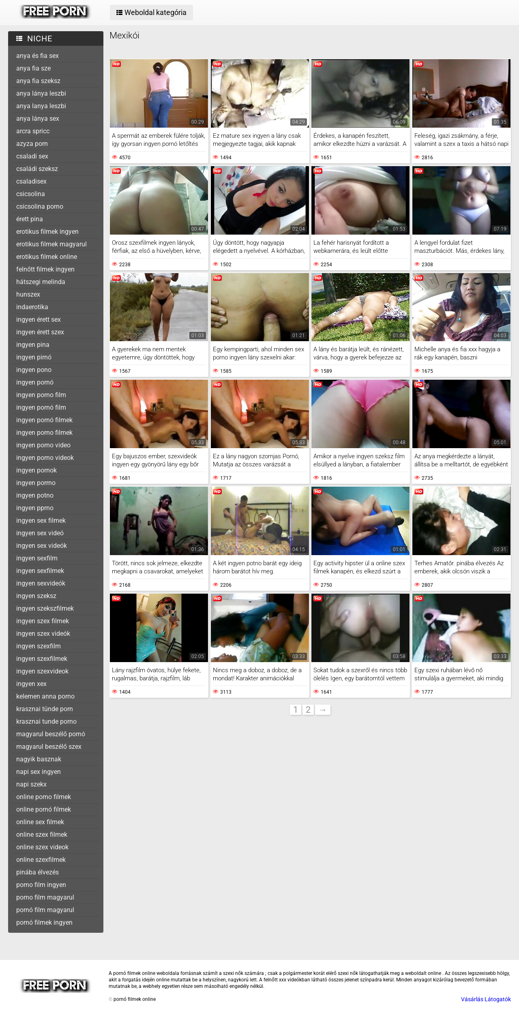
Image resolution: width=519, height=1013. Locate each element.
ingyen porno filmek (44, 432)
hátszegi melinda (40, 282)
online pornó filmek (43, 809)
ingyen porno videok (45, 458)
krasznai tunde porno (46, 721)
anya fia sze (33, 68)
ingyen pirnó (33, 357)
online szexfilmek (41, 859)
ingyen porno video (43, 445)
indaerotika (32, 307)
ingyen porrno (36, 483)
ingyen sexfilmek (40, 571)
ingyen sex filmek (41, 520)
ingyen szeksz (36, 596)
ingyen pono (33, 370)
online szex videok (42, 847)
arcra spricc (32, 131)
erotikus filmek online (46, 257)
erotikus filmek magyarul (51, 244)
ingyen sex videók (41, 545)
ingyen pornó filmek (44, 420)
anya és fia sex (37, 56)
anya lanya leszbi (41, 106)
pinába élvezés (37, 872)
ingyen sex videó (40, 533)
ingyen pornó (35, 382)
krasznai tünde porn (44, 709)
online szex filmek (41, 834)
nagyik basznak (38, 759)
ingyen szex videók (43, 633)
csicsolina (30, 194)
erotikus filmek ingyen (47, 231)
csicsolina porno (39, 206)
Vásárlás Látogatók (486, 999)
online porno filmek (43, 797)
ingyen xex (31, 684)
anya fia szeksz (38, 81)
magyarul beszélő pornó (50, 734)
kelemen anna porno (45, 696)
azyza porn (32, 143)
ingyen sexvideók (40, 583)
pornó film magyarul (45, 910)
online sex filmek (40, 822)
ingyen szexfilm (38, 646)
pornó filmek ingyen (44, 922)
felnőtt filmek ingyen (45, 269)
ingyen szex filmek (42, 621)
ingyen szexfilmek (41, 659)
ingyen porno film (41, 395)
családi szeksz (37, 169)
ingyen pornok (36, 470)
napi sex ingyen (38, 772)
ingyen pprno (35, 508)
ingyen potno (35, 495)
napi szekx (31, 784)
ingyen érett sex (38, 319)
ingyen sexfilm (37, 558)
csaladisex (31, 181)
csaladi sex (32, 156)
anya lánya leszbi (41, 93)
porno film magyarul (45, 897)
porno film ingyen (41, 885)
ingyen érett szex (40, 332)
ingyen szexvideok (42, 671)
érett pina (29, 219)
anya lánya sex (37, 118)
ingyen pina (32, 344)
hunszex (28, 294)
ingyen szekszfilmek (45, 608)
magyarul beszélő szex (48, 746)
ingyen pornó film (41, 407)
